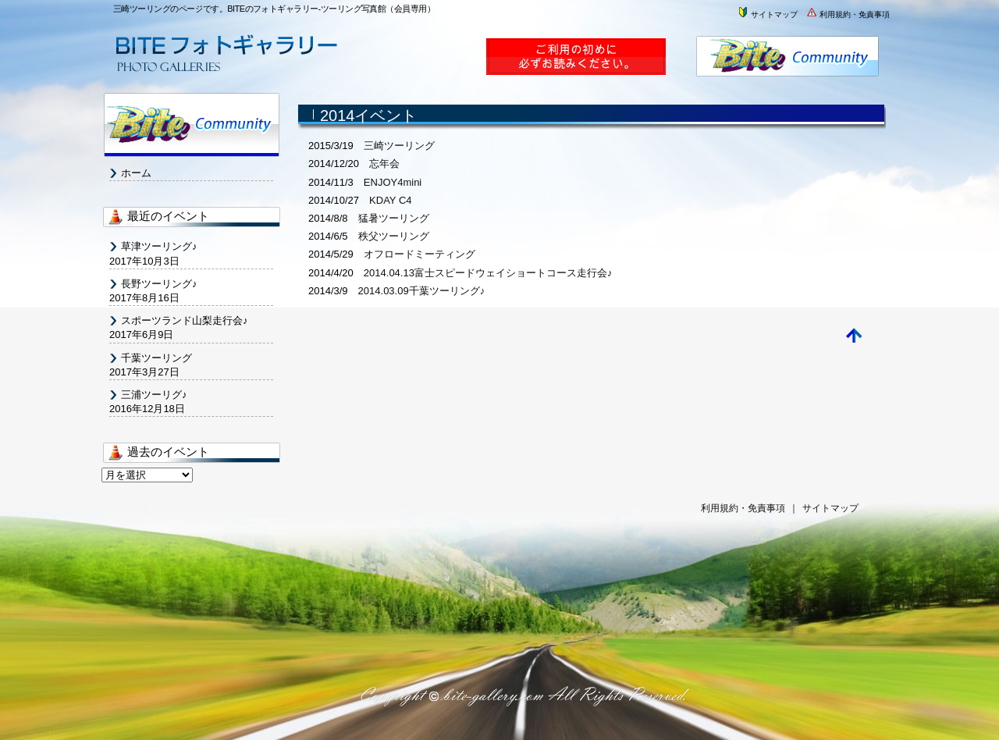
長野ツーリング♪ (159, 284)
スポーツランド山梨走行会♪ (184, 320)
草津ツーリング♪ (159, 246)
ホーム (136, 173)
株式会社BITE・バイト (790, 62)
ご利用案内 (583, 62)
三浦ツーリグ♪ (154, 394)
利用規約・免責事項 (847, 14)
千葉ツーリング (156, 358)
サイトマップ (767, 14)
